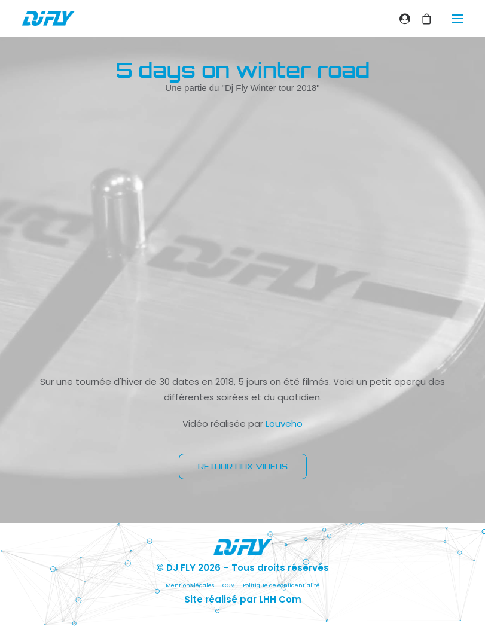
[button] (457, 18)
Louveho (284, 423)
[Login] (399, 18)
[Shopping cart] (421, 18)
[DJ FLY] (48, 18)
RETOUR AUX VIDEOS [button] (243, 466)
